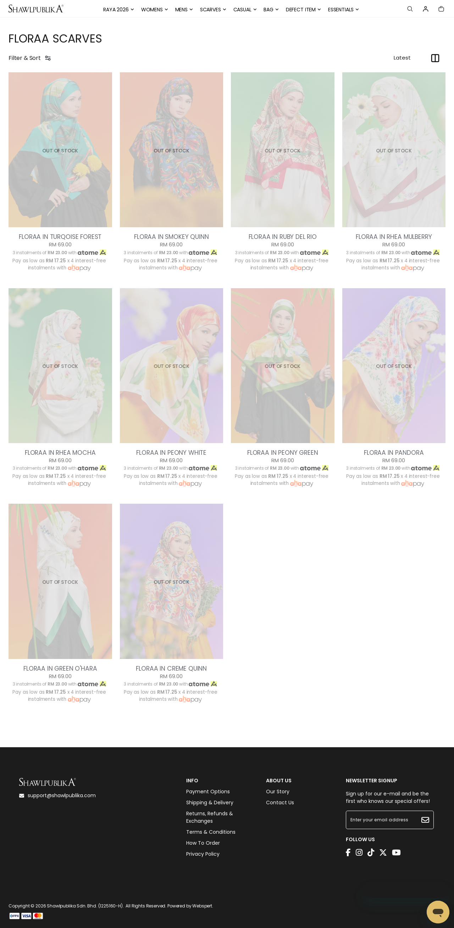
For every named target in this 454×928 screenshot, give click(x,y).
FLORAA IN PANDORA (394, 453)
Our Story (277, 793)
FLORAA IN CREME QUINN (171, 668)
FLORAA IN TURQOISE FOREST (60, 237)
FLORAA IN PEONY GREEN (282, 453)
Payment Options (208, 793)
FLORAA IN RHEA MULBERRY (394, 237)
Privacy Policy (203, 856)
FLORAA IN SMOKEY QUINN (171, 237)
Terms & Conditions (211, 834)
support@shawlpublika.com (57, 795)
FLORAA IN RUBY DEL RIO (282, 237)
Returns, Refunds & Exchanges (209, 819)
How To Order (203, 845)
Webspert (202, 906)
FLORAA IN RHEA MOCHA (60, 453)
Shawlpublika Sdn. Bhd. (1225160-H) (85, 906)
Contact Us (280, 804)
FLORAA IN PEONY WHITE (171, 453)
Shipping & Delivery (209, 804)
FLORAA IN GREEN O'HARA (60, 668)
